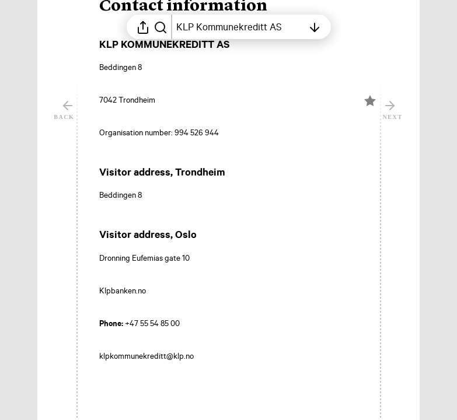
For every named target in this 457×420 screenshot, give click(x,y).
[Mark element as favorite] (370, 173)
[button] (192, 79)
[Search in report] (161, 27)
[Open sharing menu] (143, 27)
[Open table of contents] (239, 27)
